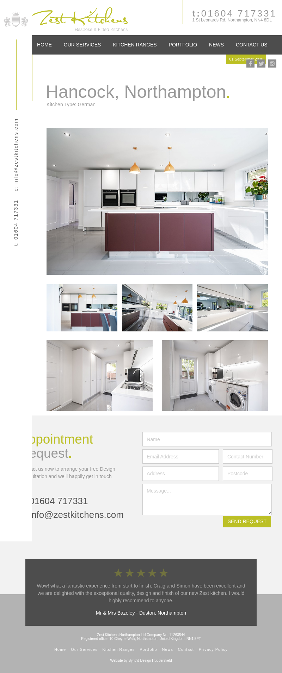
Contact (186, 649)
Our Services (82, 44)
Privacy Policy (213, 649)
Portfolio (183, 44)
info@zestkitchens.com (76, 514)
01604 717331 (234, 13)
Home (44, 44)
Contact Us (252, 44)
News (216, 44)
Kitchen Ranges (135, 44)
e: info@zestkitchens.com (16, 154)
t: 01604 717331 (16, 223)
